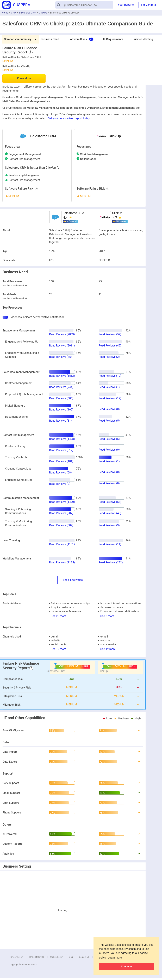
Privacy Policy (16, 957)
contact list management (24, 180)
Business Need (50, 39)
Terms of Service (36, 957)
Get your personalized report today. (69, 118)
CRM (13, 12)
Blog (71, 957)
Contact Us (84, 957)
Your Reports (126, 4)
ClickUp (43, 12)
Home (5, 12)
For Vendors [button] (148, 4)
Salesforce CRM (27, 12)
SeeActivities (73, 580)
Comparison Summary (17, 39)
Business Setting (143, 39)
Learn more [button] (115, 957)
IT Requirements (113, 39)
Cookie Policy (56, 957)
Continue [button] (126, 966)
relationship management (24, 175)
